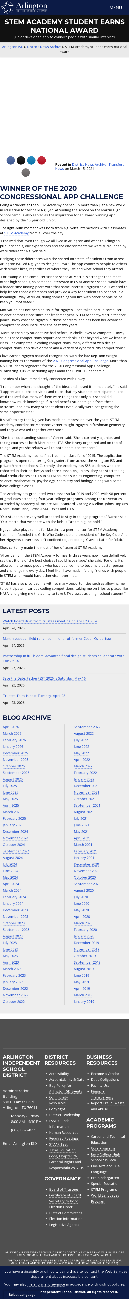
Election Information (65, 1218)
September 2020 (87, 884)
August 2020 (84, 890)
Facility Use (100, 1085)
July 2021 (81, 818)
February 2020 (85, 929)
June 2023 (10, 949)
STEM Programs (104, 1189)
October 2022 (14, 1001)
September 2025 (16, 772)
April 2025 (11, 805)
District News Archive (89, 164)
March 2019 (83, 995)
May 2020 (81, 910)
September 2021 (87, 805)
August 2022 (84, 733)
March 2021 (83, 844)
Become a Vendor (105, 1073)
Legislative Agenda (64, 1224)
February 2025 (14, 818)
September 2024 (16, 851)
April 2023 (11, 962)
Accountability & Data (66, 1079)
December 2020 (86, 864)
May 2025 (10, 799)
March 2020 (83, 923)
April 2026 (11, 727)
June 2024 (10, 870)
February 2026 (14, 740)
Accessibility (59, 1073)
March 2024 (12, 890)
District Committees (65, 1213)
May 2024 (10, 877)
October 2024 (14, 844)
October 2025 (14, 766)
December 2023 (15, 910)
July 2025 (10, 785)
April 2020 (82, 916)
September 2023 (16, 929)
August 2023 (13, 936)
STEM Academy (16, 233)
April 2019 (82, 988)
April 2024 (11, 884)
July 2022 (81, 740)
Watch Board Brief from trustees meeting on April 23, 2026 (50, 621)
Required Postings (64, 1138)
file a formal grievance (46, 1284)
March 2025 (12, 812)
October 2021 (85, 799)
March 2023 (12, 969)
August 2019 (84, 969)
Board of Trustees (64, 1189)
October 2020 (85, 877)
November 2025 (15, 759)
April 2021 (82, 838)
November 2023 (15, 916)
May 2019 (81, 982)
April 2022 (82, 759)
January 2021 (84, 857)
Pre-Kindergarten (105, 1177)
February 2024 (14, 897)
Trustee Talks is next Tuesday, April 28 (34, 695)
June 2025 (10, 792)
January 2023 (13, 982)
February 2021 (85, 851)
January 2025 (13, 825)
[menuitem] (94, 1038)
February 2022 (85, 772)
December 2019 (86, 942)
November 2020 (86, 870)
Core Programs (103, 1148)
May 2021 (81, 831)
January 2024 (13, 903)
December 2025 (15, 753)
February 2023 (14, 975)
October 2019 (85, 956)
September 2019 (87, 962)
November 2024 (15, 838)
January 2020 (84, 936)
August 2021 (84, 812)
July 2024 (10, 864)
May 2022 (81, 753)
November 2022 (15, 995)
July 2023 (10, 942)
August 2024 (13, 857)
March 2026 (12, 733)
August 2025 (13, 779)
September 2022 (87, 727)
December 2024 (15, 831)
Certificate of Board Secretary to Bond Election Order (65, 1201)
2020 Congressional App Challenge (80, 361)
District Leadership (64, 1115)
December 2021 (86, 785)
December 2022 (15, 988)
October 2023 (14, 923)
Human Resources (63, 1132)
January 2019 (84, 1001)
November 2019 (86, 949)
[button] (115, 7)
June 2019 (81, 975)
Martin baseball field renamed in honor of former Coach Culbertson (57, 638)
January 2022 (84, 779)
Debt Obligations (105, 1079)
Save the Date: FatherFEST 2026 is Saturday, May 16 (44, 678)
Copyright (57, 1109)
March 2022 (83, 766)
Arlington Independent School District (54, 1292)
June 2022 (81, 746)
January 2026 (13, 746)
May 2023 (10, 956)
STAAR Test (58, 1144)
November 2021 (86, 792)
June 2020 (81, 903)
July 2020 (81, 897)
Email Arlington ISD (20, 1143)
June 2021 (81, 825)
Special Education (105, 1183)
